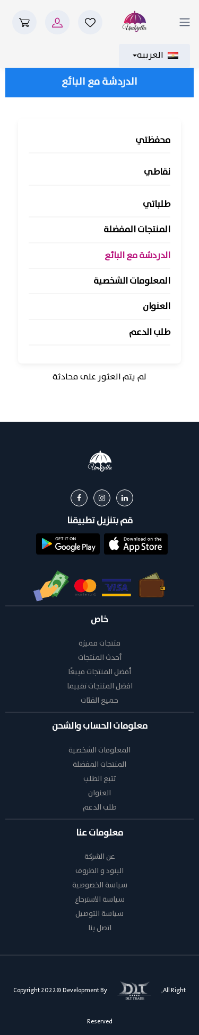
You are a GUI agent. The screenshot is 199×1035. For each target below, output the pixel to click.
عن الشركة (99, 857)
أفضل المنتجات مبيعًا (99, 672)
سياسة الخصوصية (99, 885)
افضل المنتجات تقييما (100, 686)
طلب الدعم (149, 332)
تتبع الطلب (99, 779)
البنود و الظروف (99, 871)
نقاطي (157, 172)
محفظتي (152, 140)
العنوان (156, 306)
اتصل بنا (99, 928)
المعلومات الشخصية (131, 281)
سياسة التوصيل (99, 914)
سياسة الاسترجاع (100, 899)
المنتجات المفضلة (136, 230)
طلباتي (156, 204)
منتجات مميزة (99, 643)
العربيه (157, 55)
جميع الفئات (99, 700)
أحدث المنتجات (100, 658)
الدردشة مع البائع (137, 256)
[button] (136, 543)
